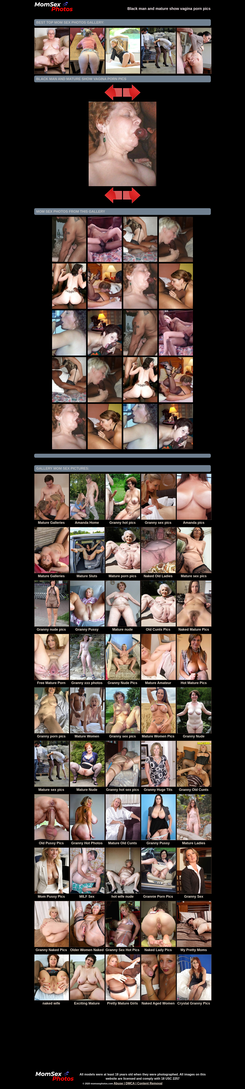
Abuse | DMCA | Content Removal (138, 1083)
